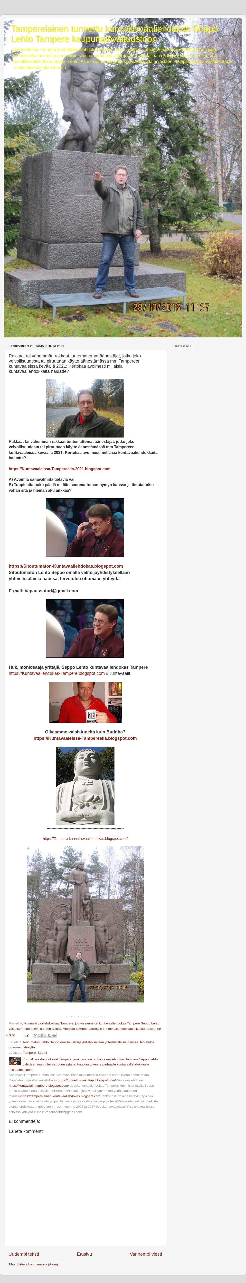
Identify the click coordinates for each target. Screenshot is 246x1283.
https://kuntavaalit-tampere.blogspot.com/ (39, 1085)
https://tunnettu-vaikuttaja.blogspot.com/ (87, 1080)
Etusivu (84, 1254)
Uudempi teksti (24, 1254)
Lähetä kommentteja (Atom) (37, 1264)
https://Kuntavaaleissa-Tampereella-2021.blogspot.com (60, 469)
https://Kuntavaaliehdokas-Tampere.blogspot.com (57, 673)
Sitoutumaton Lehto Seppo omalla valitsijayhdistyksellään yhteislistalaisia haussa (79, 1042)
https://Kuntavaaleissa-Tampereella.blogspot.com (85, 738)
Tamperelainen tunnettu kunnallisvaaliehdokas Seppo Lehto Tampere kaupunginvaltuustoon (114, 34)
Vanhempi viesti (146, 1254)
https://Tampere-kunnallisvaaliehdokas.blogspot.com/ (85, 839)
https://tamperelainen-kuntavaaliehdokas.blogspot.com (60, 1096)
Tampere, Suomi (35, 1052)
